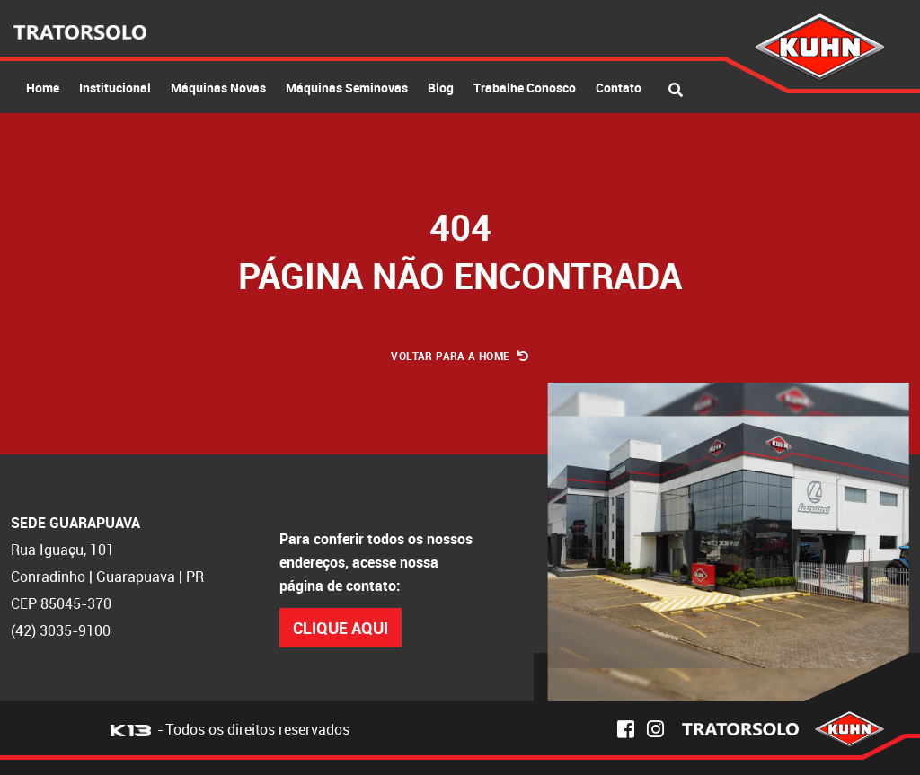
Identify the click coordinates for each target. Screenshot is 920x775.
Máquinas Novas (218, 87)
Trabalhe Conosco (524, 87)
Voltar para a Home (459, 355)
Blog (441, 87)
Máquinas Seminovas (347, 87)
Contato (618, 87)
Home (42, 87)
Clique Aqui (340, 627)
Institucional (115, 87)
